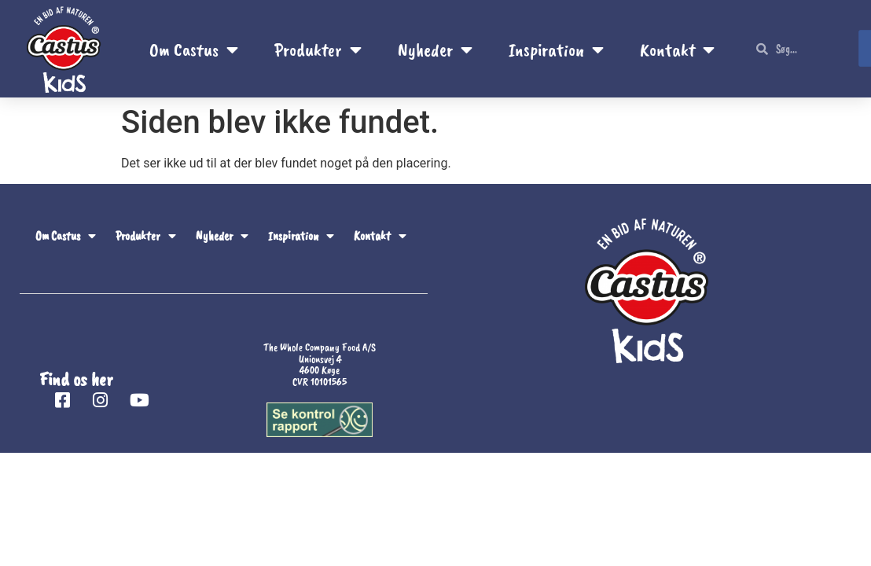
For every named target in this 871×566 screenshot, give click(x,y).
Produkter (318, 49)
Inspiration (556, 49)
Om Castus (193, 49)
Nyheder (435, 49)
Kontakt (677, 49)
